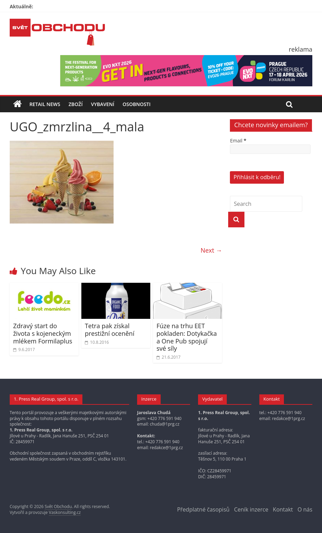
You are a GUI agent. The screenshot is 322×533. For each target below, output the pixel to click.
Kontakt (283, 509)
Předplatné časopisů (203, 509)
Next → (211, 250)
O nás (304, 509)
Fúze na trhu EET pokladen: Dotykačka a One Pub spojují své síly (186, 337)
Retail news (44, 104)
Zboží (76, 104)
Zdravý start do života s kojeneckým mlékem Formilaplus (42, 333)
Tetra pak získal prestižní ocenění (109, 330)
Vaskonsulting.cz (65, 512)
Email (238, 140)
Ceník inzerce (251, 509)
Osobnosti (137, 104)
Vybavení (102, 104)
